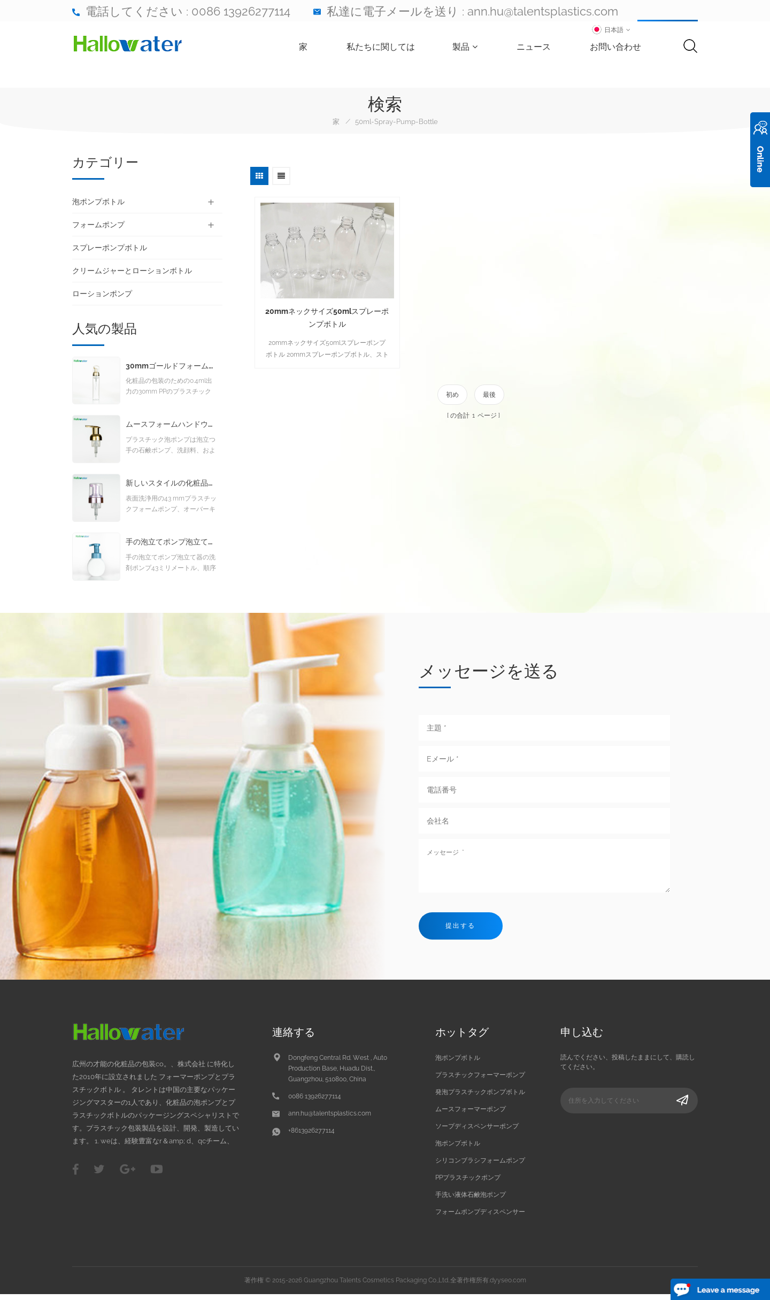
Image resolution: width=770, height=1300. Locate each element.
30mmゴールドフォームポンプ (171, 371)
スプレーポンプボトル (109, 247)
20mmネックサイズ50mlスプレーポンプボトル (323, 311)
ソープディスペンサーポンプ (477, 1131)
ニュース (536, 47)
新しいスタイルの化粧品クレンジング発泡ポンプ (171, 488)
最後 (489, 389)
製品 (467, 47)
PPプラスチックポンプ (467, 1183)
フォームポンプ (98, 224)
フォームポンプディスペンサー (480, 1217)
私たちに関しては (383, 47)
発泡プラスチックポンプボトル (480, 1097)
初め (452, 389)
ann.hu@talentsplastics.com (542, 11)
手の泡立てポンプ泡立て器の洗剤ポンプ (171, 547)
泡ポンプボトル (98, 201)
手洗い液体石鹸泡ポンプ (470, 1200)
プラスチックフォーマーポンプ (480, 1080)
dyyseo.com (508, 1285)
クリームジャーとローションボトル (132, 270)
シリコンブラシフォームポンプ (480, 1166)
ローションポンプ (102, 293)
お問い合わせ (617, 47)
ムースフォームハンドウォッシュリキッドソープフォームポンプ (171, 430)
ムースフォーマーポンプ (470, 1114)
